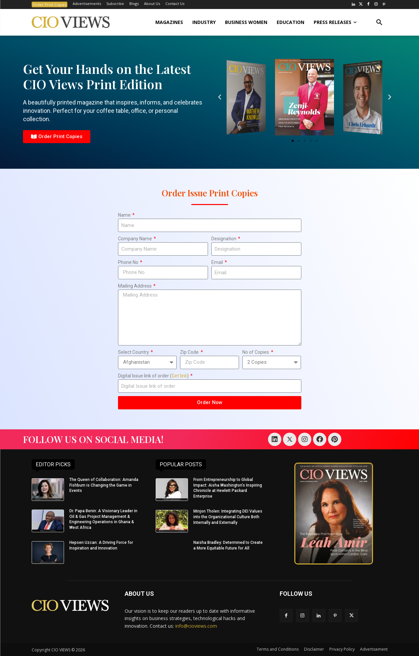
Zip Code (190, 352)
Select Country (134, 352)
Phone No (128, 262)
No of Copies (256, 352)
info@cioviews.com (196, 626)
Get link (179, 375)
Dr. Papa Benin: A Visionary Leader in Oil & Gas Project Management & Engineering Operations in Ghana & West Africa (103, 519)
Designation (224, 238)
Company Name (135, 238)
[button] (379, 22)
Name (125, 215)
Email (217, 262)
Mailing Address (135, 286)
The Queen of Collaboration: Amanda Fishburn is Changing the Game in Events (103, 485)
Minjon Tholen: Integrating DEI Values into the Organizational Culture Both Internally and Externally (227, 517)
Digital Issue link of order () (154, 375)
